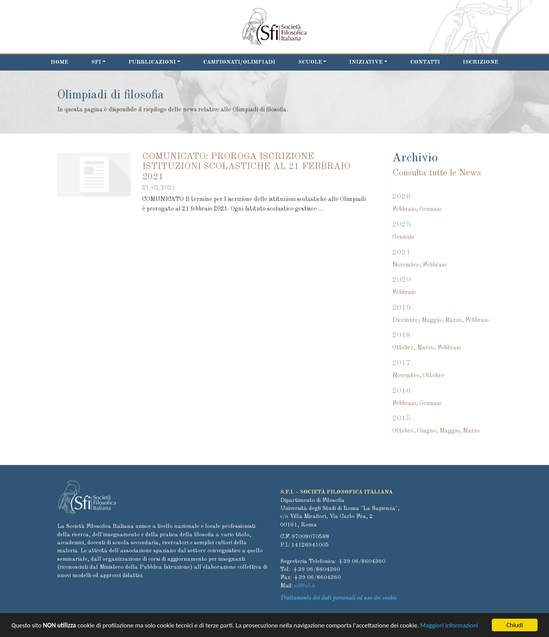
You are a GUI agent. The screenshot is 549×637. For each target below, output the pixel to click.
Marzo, (454, 320)
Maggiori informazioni (449, 626)
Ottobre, (404, 348)
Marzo (471, 431)
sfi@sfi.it (304, 586)
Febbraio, (405, 209)
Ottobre (433, 376)
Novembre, (406, 265)
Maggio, (432, 320)
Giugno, (427, 431)
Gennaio (430, 209)
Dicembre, (406, 320)
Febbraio (434, 265)
